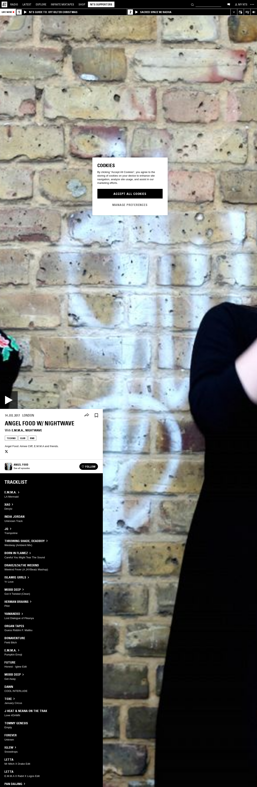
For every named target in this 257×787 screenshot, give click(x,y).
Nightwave (33, 430)
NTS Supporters (101, 4)
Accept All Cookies (129, 194)
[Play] (9, 400)
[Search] (192, 4)
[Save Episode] (96, 415)
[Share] (87, 415)
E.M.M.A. (18, 430)
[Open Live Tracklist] (247, 12)
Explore (41, 4)
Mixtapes (62, 4)
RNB (32, 438)
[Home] (4, 4)
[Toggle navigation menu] (252, 4)
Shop (82, 4)
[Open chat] (228, 4)
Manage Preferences (130, 205)
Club (22, 438)
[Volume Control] (253, 12)
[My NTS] (241, 4)
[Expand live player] (233, 12)
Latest (26, 4)
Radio (14, 4)
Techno (11, 438)
